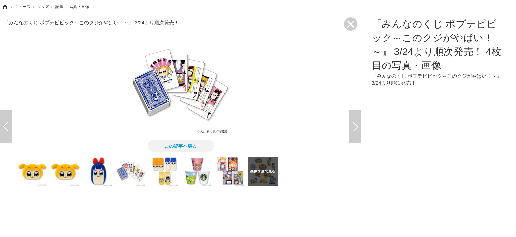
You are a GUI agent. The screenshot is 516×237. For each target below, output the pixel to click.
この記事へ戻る (180, 146)
